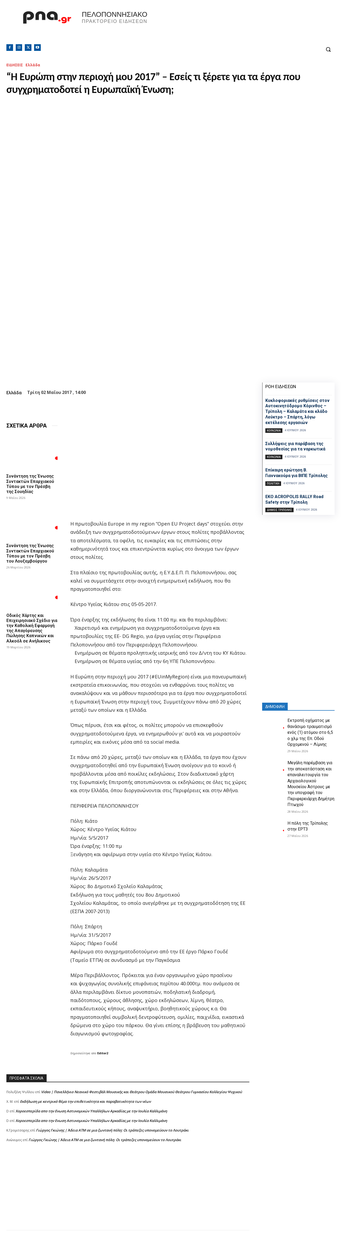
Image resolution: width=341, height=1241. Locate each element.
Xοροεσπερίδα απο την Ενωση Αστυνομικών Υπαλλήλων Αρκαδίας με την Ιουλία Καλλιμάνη (91, 1111)
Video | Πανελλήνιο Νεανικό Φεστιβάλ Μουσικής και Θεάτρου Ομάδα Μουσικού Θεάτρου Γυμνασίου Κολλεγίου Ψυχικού (141, 1091)
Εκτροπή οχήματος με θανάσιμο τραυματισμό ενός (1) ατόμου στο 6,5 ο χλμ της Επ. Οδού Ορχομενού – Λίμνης (310, 732)
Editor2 (102, 1053)
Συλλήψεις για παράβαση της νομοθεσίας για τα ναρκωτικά (295, 446)
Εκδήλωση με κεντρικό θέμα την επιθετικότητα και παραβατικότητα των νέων (85, 1101)
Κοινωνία (274, 430)
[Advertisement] (127, 1192)
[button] (328, 49)
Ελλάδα (33, 64)
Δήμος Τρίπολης (279, 510)
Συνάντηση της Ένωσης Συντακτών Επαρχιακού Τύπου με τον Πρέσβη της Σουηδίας (30, 484)
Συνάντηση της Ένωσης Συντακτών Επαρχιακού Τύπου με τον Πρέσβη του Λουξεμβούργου (30, 553)
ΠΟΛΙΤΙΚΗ (273, 483)
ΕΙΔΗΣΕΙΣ (14, 64)
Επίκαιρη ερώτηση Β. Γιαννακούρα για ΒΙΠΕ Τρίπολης (296, 472)
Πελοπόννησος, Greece (256, 25)
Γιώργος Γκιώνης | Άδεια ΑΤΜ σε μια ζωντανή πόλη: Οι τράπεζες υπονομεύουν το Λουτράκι (112, 1130)
